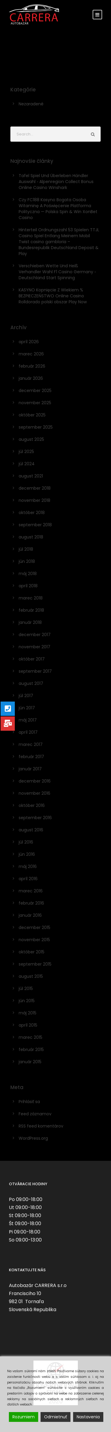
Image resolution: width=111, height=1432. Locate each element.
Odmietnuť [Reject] (55, 1417)
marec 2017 (31, 744)
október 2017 (32, 659)
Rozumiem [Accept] (23, 1417)
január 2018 (30, 622)
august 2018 (31, 537)
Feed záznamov (35, 1114)
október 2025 (32, 415)
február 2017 (31, 757)
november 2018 (34, 500)
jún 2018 (27, 561)
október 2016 (32, 805)
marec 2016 (31, 891)
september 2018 (35, 525)
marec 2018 (31, 598)
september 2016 (35, 818)
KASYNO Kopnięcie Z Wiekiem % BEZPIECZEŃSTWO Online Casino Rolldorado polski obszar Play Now (53, 296)
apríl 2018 (28, 586)
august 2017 (31, 683)
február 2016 (31, 903)
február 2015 (31, 1049)
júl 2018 (26, 549)
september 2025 (36, 427)
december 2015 (34, 927)
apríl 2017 (28, 732)
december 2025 (35, 390)
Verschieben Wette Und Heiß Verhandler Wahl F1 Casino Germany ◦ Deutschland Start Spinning (57, 272)
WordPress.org (33, 1138)
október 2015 (31, 952)
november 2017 (34, 647)
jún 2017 (27, 708)
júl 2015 (26, 988)
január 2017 (30, 769)
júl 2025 (26, 452)
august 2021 (31, 476)
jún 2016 (27, 854)
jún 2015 (27, 1001)
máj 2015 (27, 1013)
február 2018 (31, 610)
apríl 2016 (28, 879)
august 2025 (31, 439)
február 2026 (32, 366)
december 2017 (35, 635)
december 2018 (35, 488)
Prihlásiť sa (29, 1102)
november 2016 (34, 793)
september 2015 (35, 964)
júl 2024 (27, 464)
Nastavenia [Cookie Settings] (88, 1417)
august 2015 (31, 976)
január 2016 (30, 915)
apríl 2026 (29, 342)
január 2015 (30, 1062)
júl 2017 (26, 696)
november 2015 (34, 940)
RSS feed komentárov (41, 1126)
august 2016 (31, 830)
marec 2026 (31, 354)
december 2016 (35, 781)
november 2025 (35, 403)
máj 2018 (28, 574)
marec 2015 (30, 1037)
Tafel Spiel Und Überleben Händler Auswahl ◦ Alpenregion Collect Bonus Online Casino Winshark (56, 181)
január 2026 (31, 378)
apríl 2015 (28, 1025)
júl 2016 (26, 842)
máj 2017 (28, 720)
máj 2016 (28, 866)
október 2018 (32, 513)
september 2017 (35, 671)
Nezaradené (31, 104)
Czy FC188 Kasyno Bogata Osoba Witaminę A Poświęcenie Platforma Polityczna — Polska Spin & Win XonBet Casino (58, 209)
